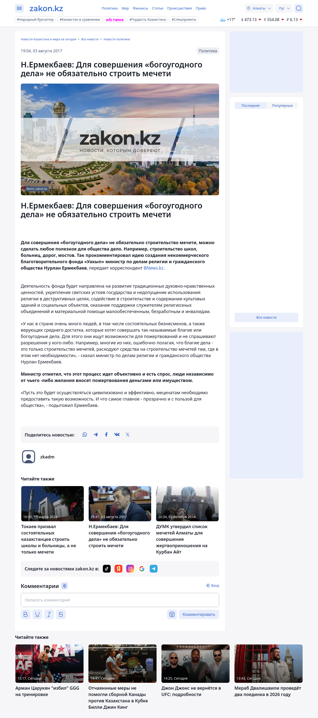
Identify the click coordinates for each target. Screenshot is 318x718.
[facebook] (106, 434)
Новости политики (117, 39)
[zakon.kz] (46, 8)
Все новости (90, 39)
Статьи (157, 8)
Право (201, 8)
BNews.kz (153, 268)
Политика (110, 8)
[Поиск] (298, 8)
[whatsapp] (84, 434)
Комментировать (199, 614)
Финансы (140, 8)
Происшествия (179, 8)
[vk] (117, 434)
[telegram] (95, 434)
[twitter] (127, 434)
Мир (125, 8)
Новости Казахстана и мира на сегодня (48, 39)
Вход (215, 585)
